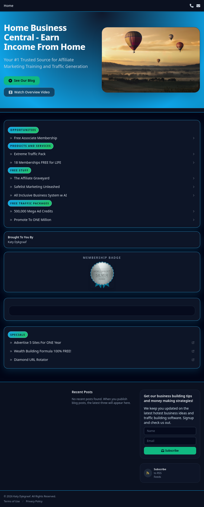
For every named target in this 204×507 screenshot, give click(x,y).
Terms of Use (12, 501)
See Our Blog (22, 80)
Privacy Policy (34, 501)
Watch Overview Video (29, 92)
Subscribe (170, 451)
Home (8, 5)
